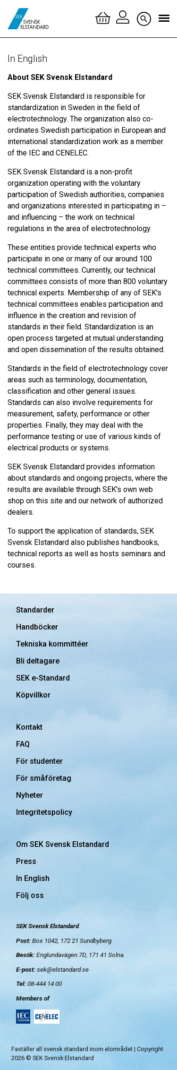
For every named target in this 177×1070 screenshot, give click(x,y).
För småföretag (43, 778)
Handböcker (37, 626)
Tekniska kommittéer (52, 643)
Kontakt (29, 727)
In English (33, 878)
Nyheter (29, 795)
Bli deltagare (37, 660)
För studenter (39, 761)
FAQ (23, 744)
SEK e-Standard (43, 677)
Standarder (35, 609)
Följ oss (30, 895)
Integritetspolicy (44, 812)
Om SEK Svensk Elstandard (62, 844)
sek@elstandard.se (63, 969)
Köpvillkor (33, 694)
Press (26, 861)
